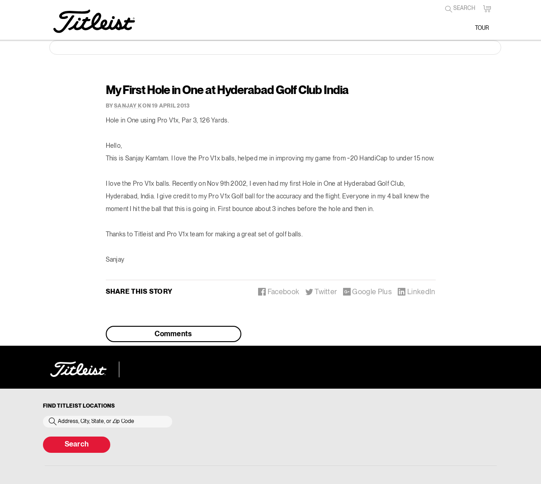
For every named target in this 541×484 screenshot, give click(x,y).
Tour (482, 28)
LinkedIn (416, 292)
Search (77, 445)
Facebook (278, 292)
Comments (173, 334)
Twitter (321, 292)
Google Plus (367, 292)
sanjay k (127, 105)
